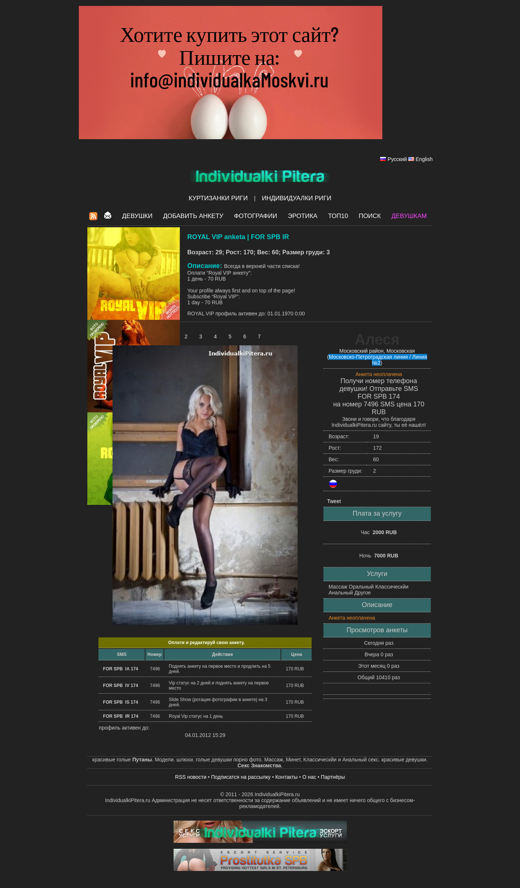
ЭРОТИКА (302, 216)
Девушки (137, 216)
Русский (397, 159)
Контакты (286, 777)
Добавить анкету (193, 216)
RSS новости (191, 777)
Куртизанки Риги (218, 198)
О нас (309, 777)
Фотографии (255, 216)
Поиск (370, 216)
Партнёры (333, 777)
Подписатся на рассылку (241, 777)
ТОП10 (338, 216)
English (424, 159)
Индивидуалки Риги (296, 198)
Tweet (334, 501)
